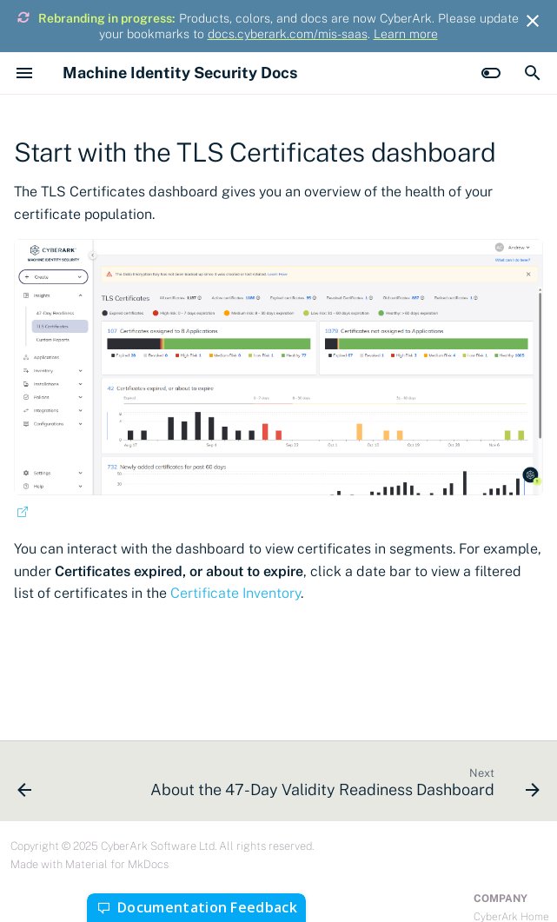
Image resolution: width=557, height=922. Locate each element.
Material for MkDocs (117, 864)
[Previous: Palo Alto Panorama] (24, 786)
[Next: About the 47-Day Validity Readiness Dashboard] (343, 786)
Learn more (406, 34)
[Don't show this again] (532, 20)
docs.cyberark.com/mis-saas (288, 34)
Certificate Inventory (235, 593)
